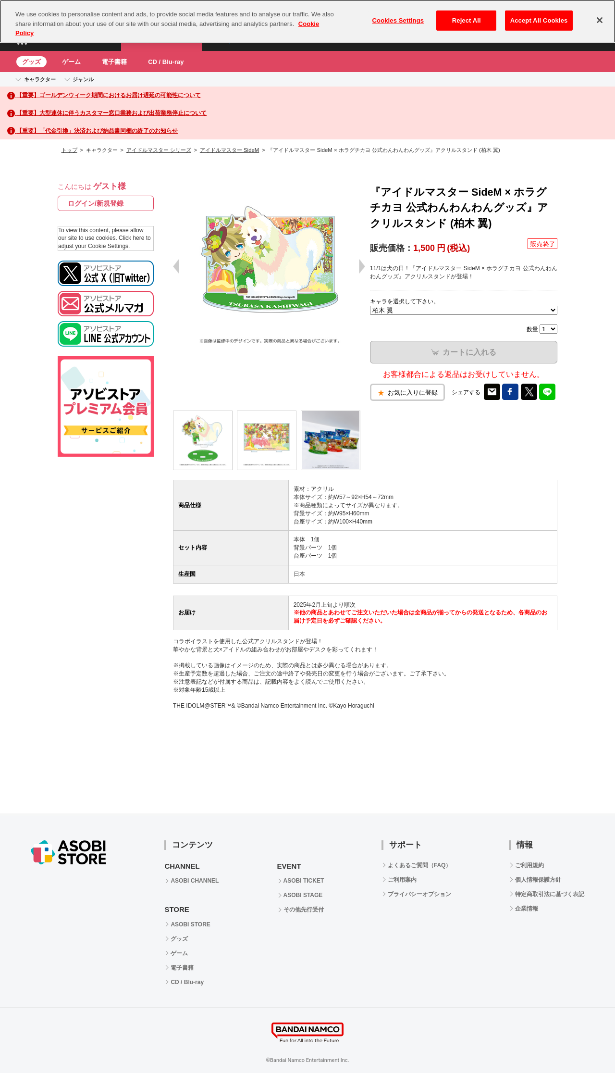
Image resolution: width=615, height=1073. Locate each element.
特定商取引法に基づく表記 (549, 894)
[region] (307, 21)
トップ (69, 150)
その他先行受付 (303, 909)
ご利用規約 (529, 865)
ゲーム (71, 61)
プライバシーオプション (419, 894)
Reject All (466, 20)
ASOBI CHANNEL (195, 880)
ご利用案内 (402, 879)
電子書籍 (114, 61)
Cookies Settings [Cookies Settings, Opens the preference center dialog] (398, 20)
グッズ (31, 61)
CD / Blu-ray (166, 61)
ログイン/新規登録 (95, 203)
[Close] (599, 20)
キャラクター (40, 79)
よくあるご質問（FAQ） (420, 865)
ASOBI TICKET (303, 880)
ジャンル (83, 79)
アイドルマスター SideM (229, 150)
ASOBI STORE (190, 924)
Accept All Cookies (539, 20)
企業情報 (526, 908)
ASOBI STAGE (303, 895)
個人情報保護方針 (538, 879)
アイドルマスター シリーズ (158, 150)
